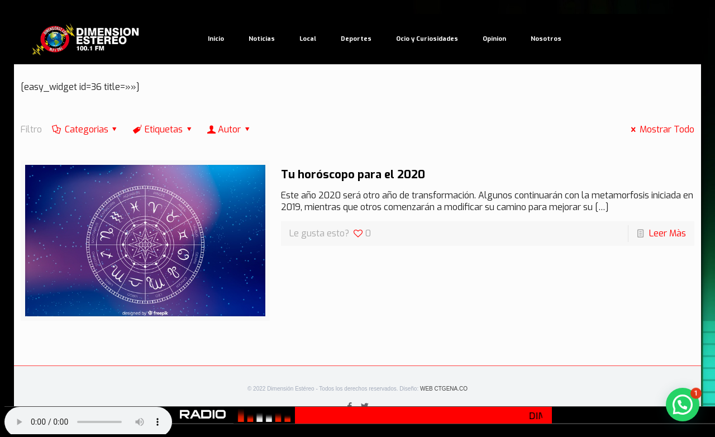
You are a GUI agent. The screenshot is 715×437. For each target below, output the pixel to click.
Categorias (85, 129)
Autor (230, 129)
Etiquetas (163, 129)
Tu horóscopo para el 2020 (353, 174)
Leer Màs (667, 233)
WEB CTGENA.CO (444, 389)
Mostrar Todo (660, 129)
